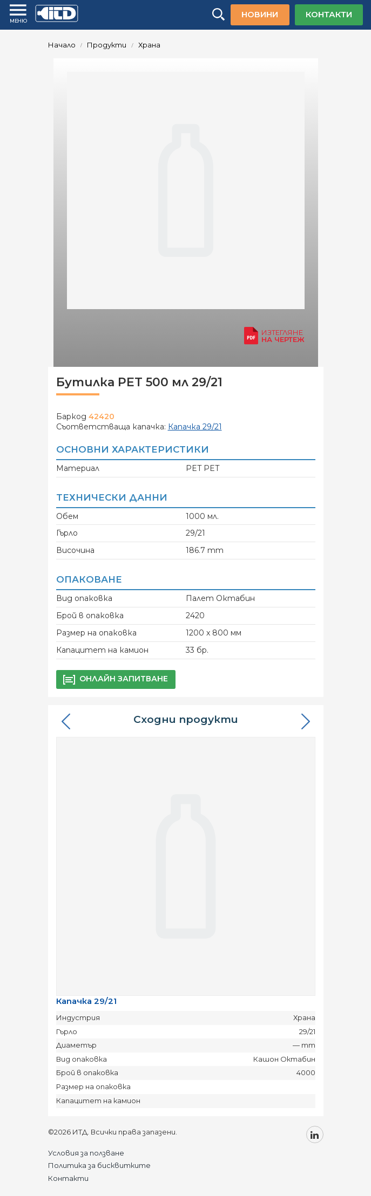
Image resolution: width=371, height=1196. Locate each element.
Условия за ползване (86, 1153)
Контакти (68, 1178)
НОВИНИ (259, 14)
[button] (66, 721)
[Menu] (19, 14)
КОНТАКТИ (329, 14)
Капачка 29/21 (86, 1001)
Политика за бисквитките (99, 1165)
